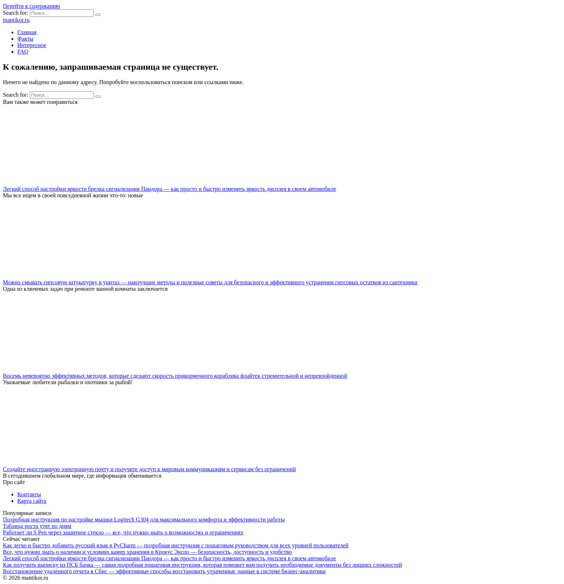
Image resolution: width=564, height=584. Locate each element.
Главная (27, 32)
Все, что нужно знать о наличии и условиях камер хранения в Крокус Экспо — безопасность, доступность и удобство (147, 552)
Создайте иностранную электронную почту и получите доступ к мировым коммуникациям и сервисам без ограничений (149, 469)
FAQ (22, 52)
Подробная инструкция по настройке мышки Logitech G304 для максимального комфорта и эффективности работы (144, 519)
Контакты (29, 494)
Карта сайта (31, 501)
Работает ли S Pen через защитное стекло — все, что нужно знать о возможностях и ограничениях (123, 532)
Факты (25, 39)
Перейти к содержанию (31, 6)
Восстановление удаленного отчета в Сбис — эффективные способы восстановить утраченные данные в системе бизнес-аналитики (164, 571)
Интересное (31, 45)
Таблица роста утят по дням (37, 526)
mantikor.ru (16, 20)
